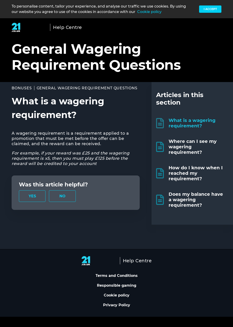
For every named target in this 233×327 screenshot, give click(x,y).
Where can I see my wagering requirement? (193, 147)
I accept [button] (210, 9)
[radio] (32, 196)
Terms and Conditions (117, 275)
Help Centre (67, 27)
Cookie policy (149, 12)
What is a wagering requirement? (192, 123)
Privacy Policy (116, 305)
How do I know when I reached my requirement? (196, 173)
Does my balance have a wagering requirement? (196, 199)
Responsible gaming (116, 285)
